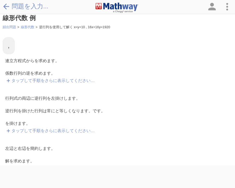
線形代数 (27, 27)
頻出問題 (9, 27)
